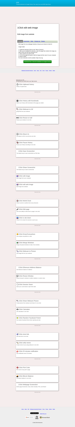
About (38, 70)
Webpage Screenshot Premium (27, 70)
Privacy (47, 70)
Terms (43, 70)
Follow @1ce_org (43, 413)
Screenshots (26, 41)
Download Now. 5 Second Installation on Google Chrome (37, 61)
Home (35, 70)
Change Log (37, 41)
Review (43, 41)
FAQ (41, 70)
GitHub (50, 70)
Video (32, 41)
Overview (20, 41)
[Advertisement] (37, 15)
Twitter (53, 70)
